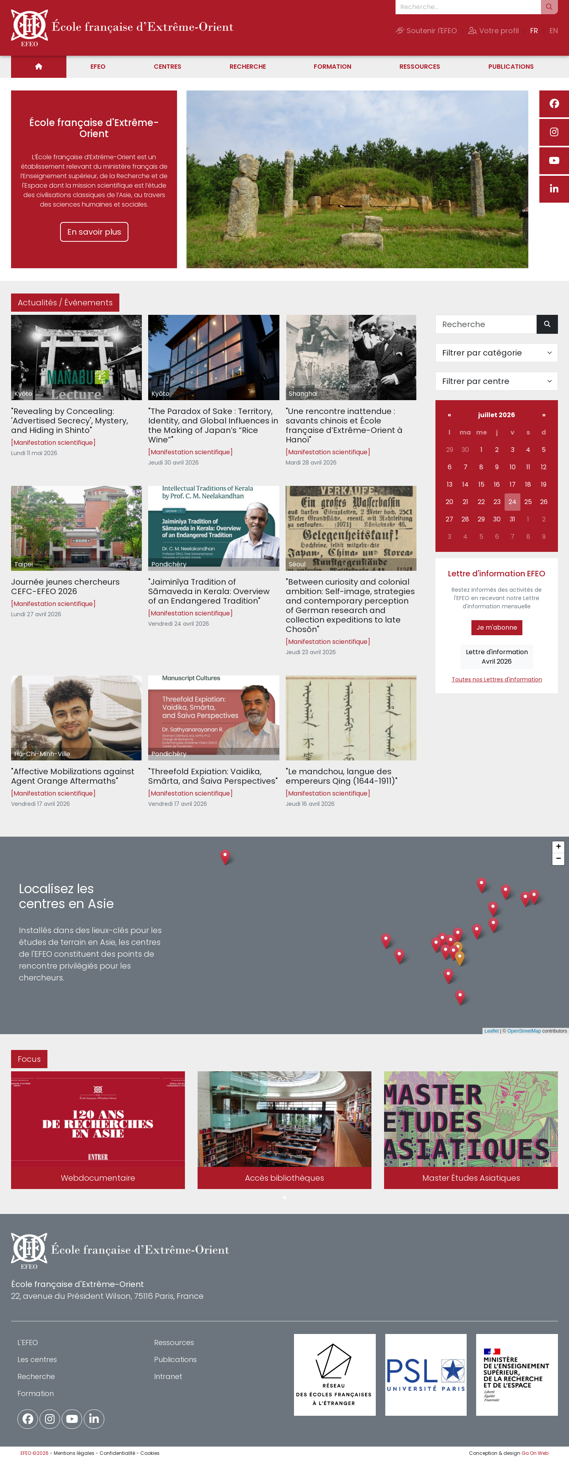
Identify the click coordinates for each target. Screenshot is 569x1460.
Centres (167, 66)
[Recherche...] (468, 7)
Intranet (168, 1376)
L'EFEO (27, 1342)
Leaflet (491, 1031)
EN (554, 31)
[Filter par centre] (496, 381)
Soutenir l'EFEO (426, 31)
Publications (511, 66)
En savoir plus (94, 231)
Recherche (248, 66)
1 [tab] (284, 1198)
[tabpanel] (98, 1131)
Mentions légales (74, 1453)
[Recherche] (486, 324)
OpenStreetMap (524, 1031)
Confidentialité (117, 1453)
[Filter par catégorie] (496, 352)
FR (534, 31)
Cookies (150, 1453)
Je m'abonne (497, 627)
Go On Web (535, 1453)
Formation (332, 66)
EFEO (98, 66)
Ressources (419, 66)
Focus (29, 1059)
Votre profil (493, 31)
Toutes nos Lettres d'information (497, 679)
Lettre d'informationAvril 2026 (497, 656)
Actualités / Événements (65, 302)
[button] (445, 952)
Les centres (37, 1359)
